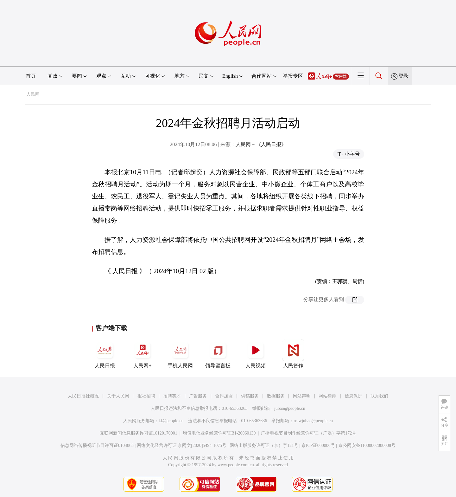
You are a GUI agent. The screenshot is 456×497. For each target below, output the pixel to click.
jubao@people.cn (289, 408)
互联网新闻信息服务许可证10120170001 (138, 433)
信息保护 (353, 396)
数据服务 (276, 396)
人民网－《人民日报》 (261, 144)
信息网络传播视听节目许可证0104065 (97, 445)
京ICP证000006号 (318, 445)
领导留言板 (218, 353)
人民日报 (105, 353)
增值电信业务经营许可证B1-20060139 (219, 433)
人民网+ (142, 353)
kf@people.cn (171, 420)
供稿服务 (250, 396)
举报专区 (293, 76)
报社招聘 (146, 396)
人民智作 (293, 353)
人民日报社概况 (83, 396)
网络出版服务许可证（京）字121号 (264, 445)
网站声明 (302, 396)
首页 (31, 76)
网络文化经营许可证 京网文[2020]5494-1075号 (182, 445)
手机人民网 (180, 353)
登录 (403, 76)
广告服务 (198, 396)
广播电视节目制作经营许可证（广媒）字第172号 (308, 433)
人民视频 (255, 353)
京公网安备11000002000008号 (367, 445)
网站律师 (327, 396)
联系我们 (379, 396)
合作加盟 (224, 396)
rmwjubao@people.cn (313, 420)
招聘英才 (172, 396)
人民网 (33, 94)
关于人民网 (118, 396)
